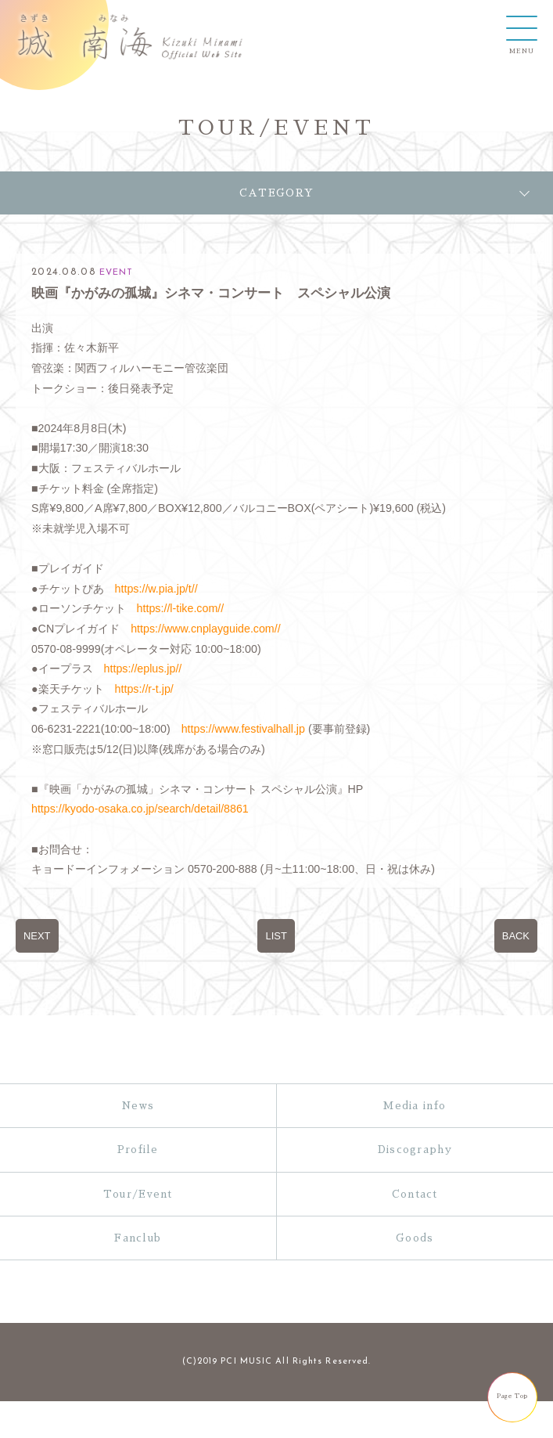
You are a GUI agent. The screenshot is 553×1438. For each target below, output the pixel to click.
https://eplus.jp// (143, 668)
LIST (275, 936)
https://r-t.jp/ (144, 689)
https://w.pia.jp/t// (156, 588)
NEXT (37, 936)
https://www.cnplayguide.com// (205, 628)
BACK (516, 936)
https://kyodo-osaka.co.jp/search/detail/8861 (140, 808)
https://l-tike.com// (180, 608)
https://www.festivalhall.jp (243, 729)
